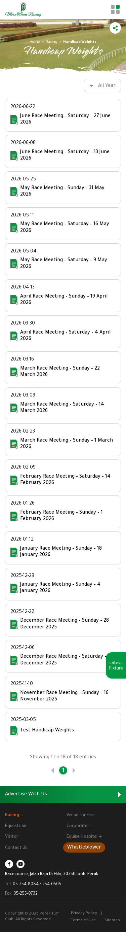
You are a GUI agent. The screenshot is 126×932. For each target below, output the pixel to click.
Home (35, 41)
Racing (51, 41)
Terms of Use (83, 921)
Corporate (79, 826)
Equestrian (15, 826)
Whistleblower (84, 848)
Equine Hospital (84, 837)
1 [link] (63, 771)
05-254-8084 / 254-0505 (37, 884)
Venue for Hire (81, 815)
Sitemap (112, 921)
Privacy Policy (84, 913)
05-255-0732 (25, 894)
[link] (52, 770)
